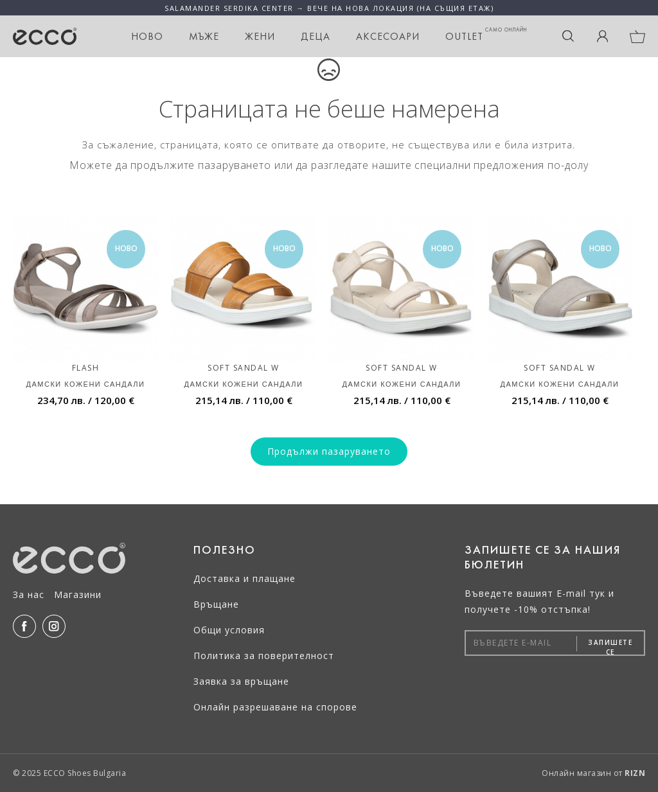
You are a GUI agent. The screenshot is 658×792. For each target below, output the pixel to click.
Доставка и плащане (244, 578)
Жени (260, 36)
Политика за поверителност (263, 655)
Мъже (204, 36)
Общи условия (229, 630)
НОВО (147, 36)
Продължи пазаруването (329, 451)
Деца (315, 36)
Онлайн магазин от (593, 773)
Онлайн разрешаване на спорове (275, 707)
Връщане (216, 604)
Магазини (78, 594)
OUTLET (486, 34)
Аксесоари (388, 36)
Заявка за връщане (241, 681)
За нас (28, 594)
